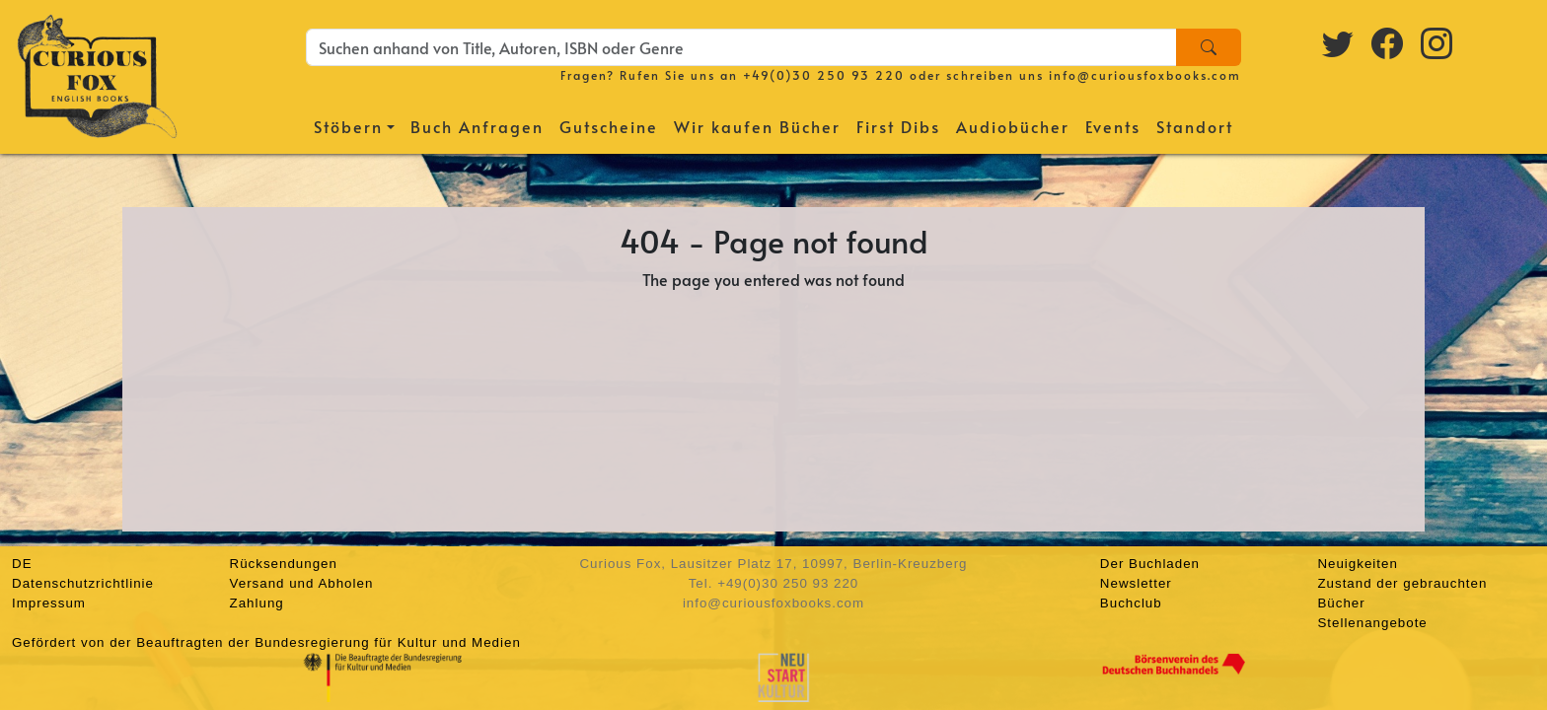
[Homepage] (97, 74)
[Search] (1208, 47)
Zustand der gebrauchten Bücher (1402, 593)
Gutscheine (608, 126)
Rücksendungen (283, 563)
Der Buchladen (1150, 563)
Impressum (49, 603)
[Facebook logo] (1388, 42)
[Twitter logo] (1339, 42)
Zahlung (257, 603)
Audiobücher (1012, 126)
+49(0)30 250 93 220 (824, 75)
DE (22, 563)
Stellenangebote (1372, 622)
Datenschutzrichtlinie (83, 583)
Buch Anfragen (477, 126)
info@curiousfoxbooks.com (1145, 75)
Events (1113, 126)
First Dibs (898, 126)
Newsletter (1136, 583)
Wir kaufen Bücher (757, 126)
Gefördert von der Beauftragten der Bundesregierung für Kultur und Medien (266, 642)
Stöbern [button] (348, 126)
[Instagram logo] (1437, 42)
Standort (1194, 126)
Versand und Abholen (302, 583)
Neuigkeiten (1357, 563)
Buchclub (1131, 603)
